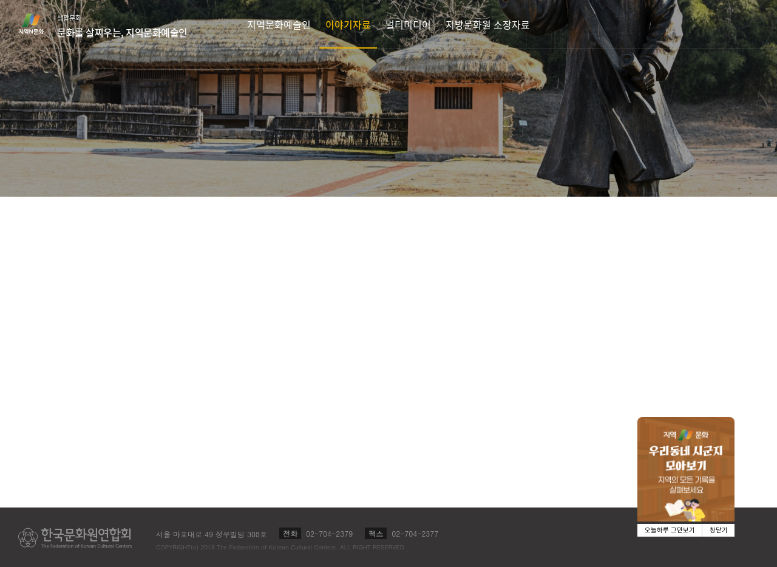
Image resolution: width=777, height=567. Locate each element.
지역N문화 (37, 24)
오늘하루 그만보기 (670, 530)
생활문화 (122, 26)
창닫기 (719, 530)
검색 (750, 24)
